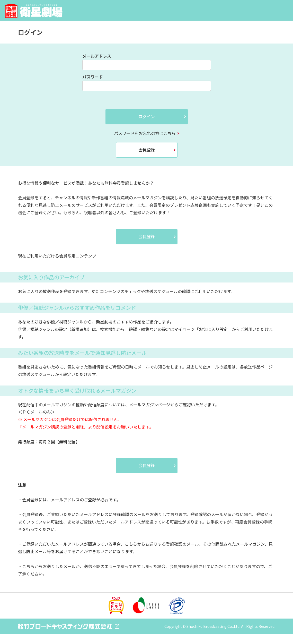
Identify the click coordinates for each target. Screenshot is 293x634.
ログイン (146, 116)
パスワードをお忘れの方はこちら (145, 133)
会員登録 (146, 150)
